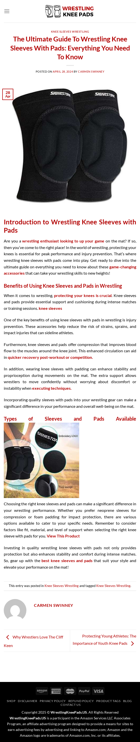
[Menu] (7, 11)
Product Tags (108, 701)
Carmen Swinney (91, 71)
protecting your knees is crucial (83, 295)
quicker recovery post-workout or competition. (50, 357)
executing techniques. (52, 388)
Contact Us (70, 705)
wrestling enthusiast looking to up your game (63, 240)
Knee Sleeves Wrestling (70, 31)
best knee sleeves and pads (66, 560)
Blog (127, 701)
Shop (11, 701)
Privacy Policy (53, 701)
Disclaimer (27, 701)
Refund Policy (81, 701)
